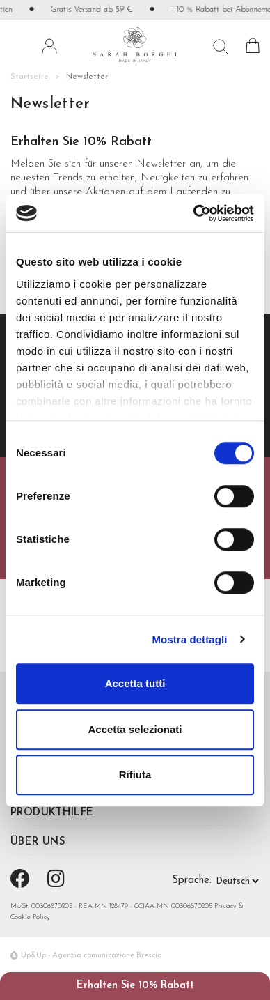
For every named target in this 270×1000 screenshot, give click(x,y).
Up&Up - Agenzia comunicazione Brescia (91, 956)
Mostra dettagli (189, 639)
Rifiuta (135, 774)
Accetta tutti (135, 683)
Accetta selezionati (135, 729)
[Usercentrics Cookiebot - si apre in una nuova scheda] (194, 213)
